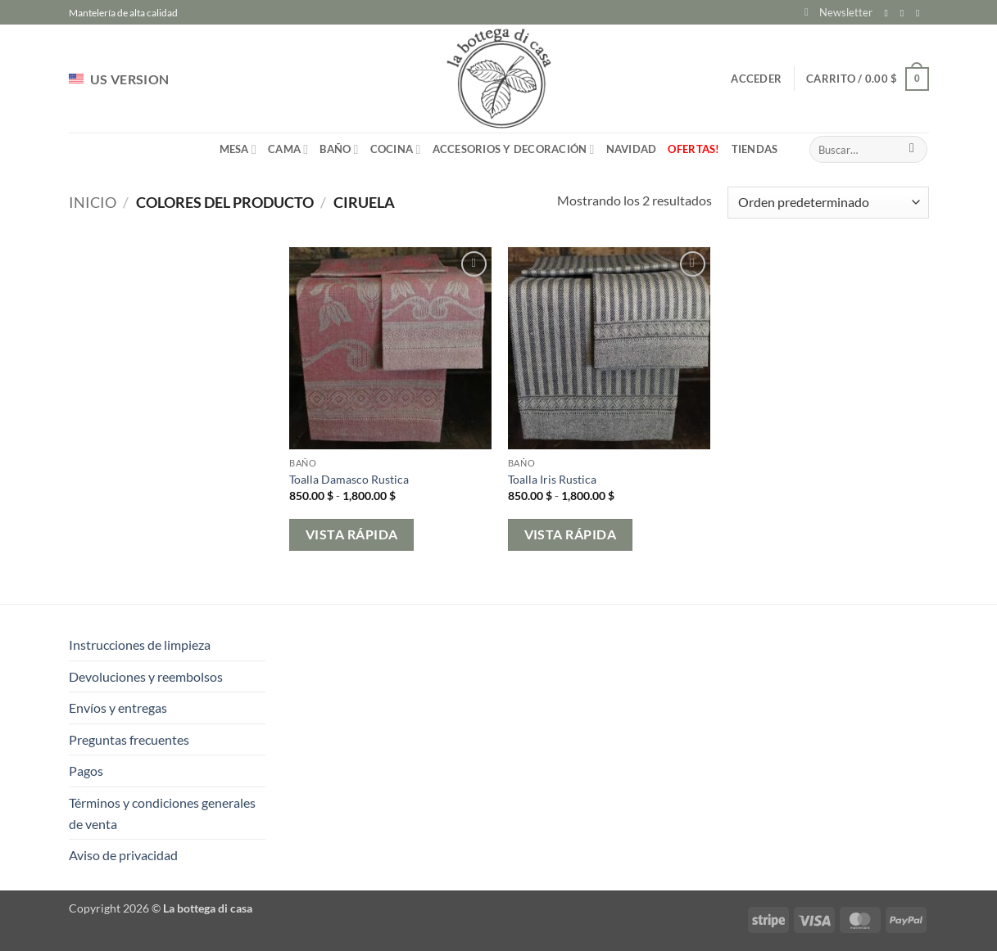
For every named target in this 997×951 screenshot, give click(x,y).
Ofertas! (693, 148)
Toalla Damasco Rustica (349, 479)
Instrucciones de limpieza (140, 644)
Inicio (92, 202)
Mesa (238, 149)
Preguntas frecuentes (129, 739)
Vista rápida (352, 534)
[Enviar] (912, 150)
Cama (288, 149)
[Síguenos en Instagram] (905, 13)
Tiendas (755, 148)
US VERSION (119, 79)
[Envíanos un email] (921, 13)
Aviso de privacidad (123, 855)
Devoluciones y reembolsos (146, 676)
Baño (338, 149)
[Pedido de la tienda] (827, 203)
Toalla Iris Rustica (552, 479)
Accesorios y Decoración (514, 149)
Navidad (631, 148)
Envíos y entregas (118, 707)
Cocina (395, 149)
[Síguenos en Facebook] (890, 13)
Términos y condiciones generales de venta (162, 813)
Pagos (86, 770)
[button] (838, 12)
